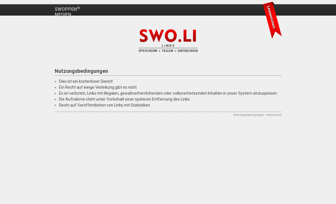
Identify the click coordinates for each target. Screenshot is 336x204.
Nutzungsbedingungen (248, 114)
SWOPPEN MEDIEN (67, 12)
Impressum (274, 114)
